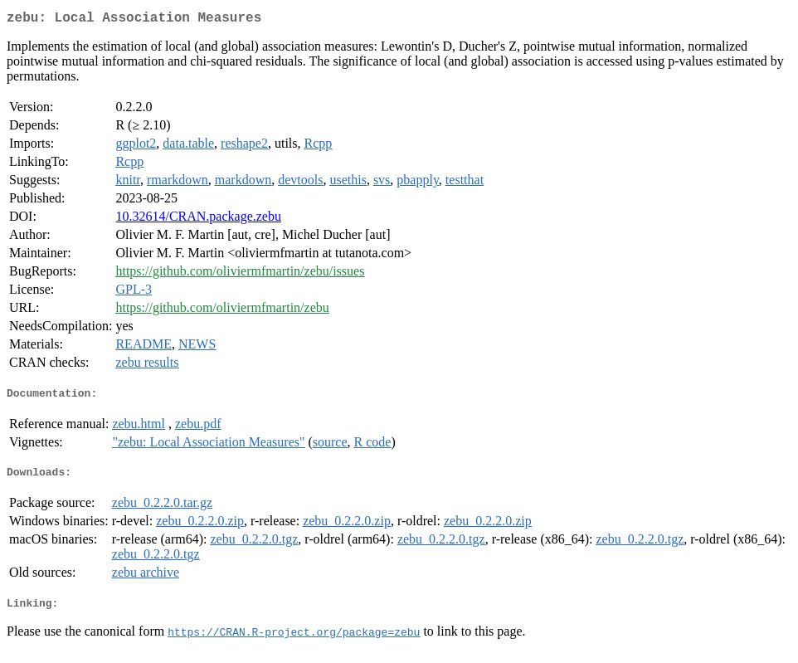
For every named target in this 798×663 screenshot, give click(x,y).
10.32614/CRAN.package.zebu (198, 219)
